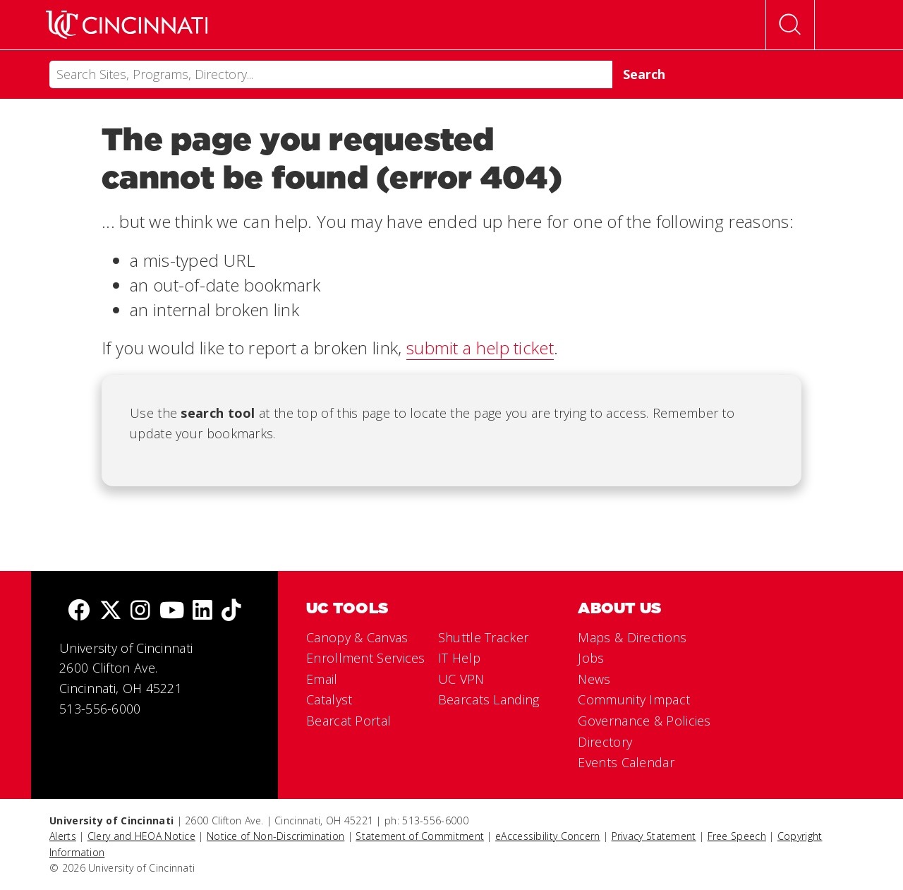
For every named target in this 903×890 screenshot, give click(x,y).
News (594, 678)
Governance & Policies (644, 720)
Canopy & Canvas (357, 637)
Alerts (62, 836)
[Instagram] (140, 611)
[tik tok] (231, 611)
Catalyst (329, 699)
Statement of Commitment (420, 836)
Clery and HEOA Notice (141, 836)
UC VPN (461, 678)
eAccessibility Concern (547, 836)
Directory (605, 741)
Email (322, 678)
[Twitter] (110, 611)
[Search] (330, 74)
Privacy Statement (654, 836)
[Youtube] (171, 611)
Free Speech (737, 836)
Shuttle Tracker (483, 637)
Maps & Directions (632, 637)
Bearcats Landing (489, 699)
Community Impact (634, 699)
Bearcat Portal (348, 720)
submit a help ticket (480, 347)
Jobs (591, 657)
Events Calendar (626, 762)
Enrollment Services (365, 657)
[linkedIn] (202, 611)
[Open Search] (790, 24)
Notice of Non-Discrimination (275, 836)
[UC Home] (126, 24)
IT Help (459, 657)
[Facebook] (79, 611)
